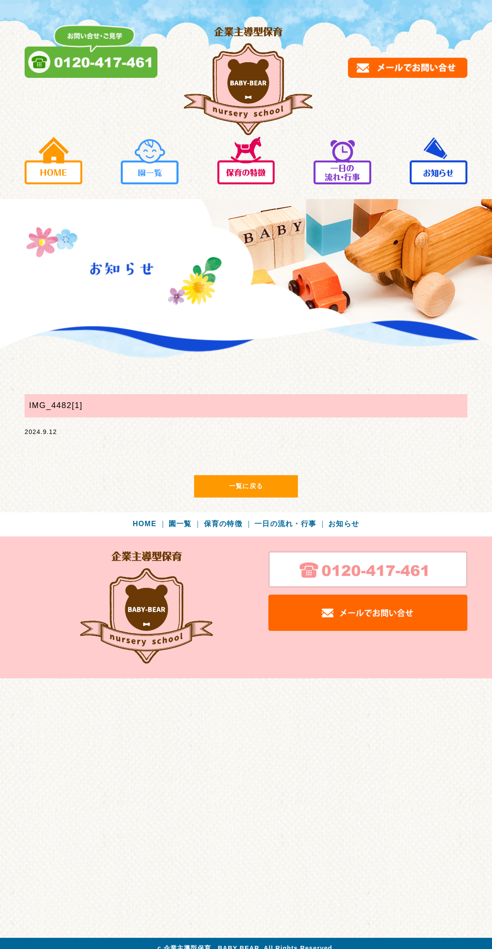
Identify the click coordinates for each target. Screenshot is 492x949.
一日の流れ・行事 (290, 524)
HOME (150, 524)
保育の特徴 (228, 524)
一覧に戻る (246, 485)
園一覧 (185, 524)
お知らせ (343, 524)
